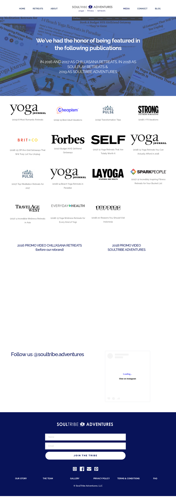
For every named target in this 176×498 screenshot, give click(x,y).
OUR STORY (21, 480)
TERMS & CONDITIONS (128, 480)
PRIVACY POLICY (101, 480)
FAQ (155, 480)
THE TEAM (48, 480)
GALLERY (74, 480)
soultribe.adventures (61, 354)
